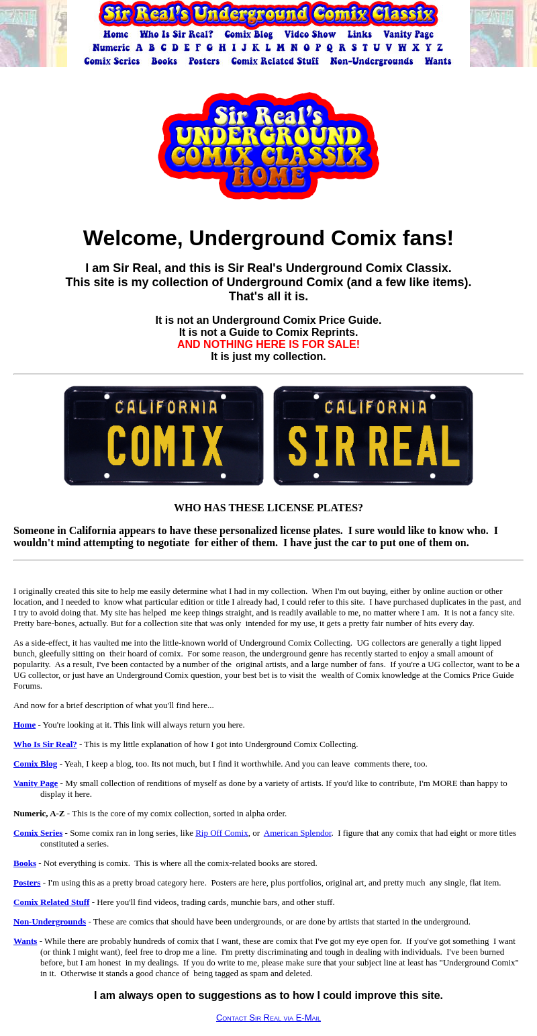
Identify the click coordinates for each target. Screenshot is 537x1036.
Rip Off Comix (221, 833)
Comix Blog (35, 764)
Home (24, 725)
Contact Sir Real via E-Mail (268, 1017)
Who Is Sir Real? (45, 744)
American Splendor (298, 833)
